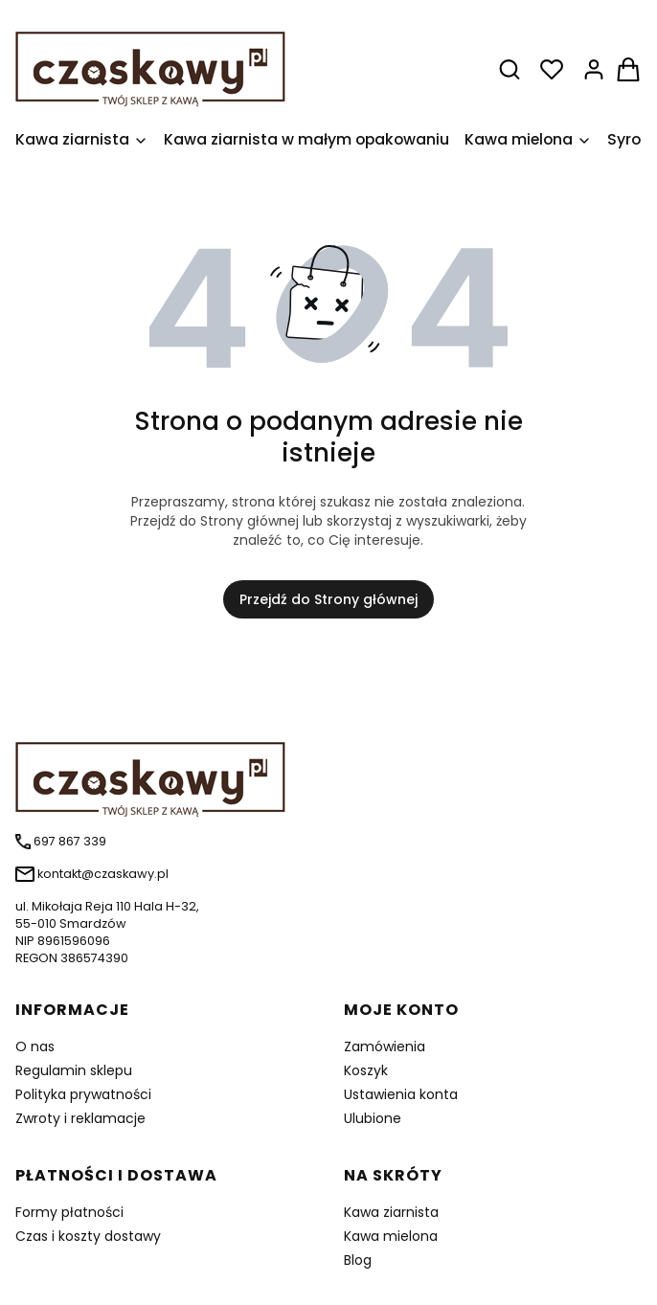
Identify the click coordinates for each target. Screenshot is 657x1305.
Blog (358, 1260)
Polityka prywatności (83, 1094)
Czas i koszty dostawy (88, 1236)
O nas (35, 1046)
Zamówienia (384, 1046)
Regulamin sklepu (73, 1070)
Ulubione (372, 1118)
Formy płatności (69, 1212)
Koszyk (366, 1070)
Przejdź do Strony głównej (328, 599)
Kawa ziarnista (391, 1212)
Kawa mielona (391, 1236)
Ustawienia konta (401, 1094)
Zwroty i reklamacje (80, 1118)
